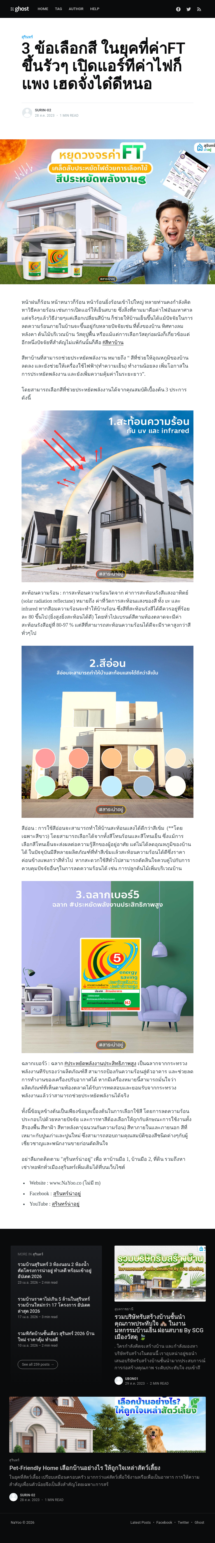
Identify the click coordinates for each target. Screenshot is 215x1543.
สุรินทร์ (27, 37)
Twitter (183, 1523)
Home (43, 9)
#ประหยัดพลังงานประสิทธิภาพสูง (100, 1063)
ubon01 (131, 1378)
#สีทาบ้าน (112, 342)
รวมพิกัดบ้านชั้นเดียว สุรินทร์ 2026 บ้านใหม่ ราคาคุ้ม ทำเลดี (56, 1334)
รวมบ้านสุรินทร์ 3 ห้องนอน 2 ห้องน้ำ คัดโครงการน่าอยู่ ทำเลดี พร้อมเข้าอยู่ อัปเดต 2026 (54, 1268)
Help (94, 9)
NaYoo (16, 1523)
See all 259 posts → (38, 1362)
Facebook (164, 1523)
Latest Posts (140, 1523)
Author (76, 9)
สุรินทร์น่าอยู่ (67, 1193)
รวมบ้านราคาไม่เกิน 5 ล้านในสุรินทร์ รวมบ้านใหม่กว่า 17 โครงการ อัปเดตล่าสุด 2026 (54, 1303)
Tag (58, 9)
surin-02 (43, 110)
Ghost (199, 1523)
